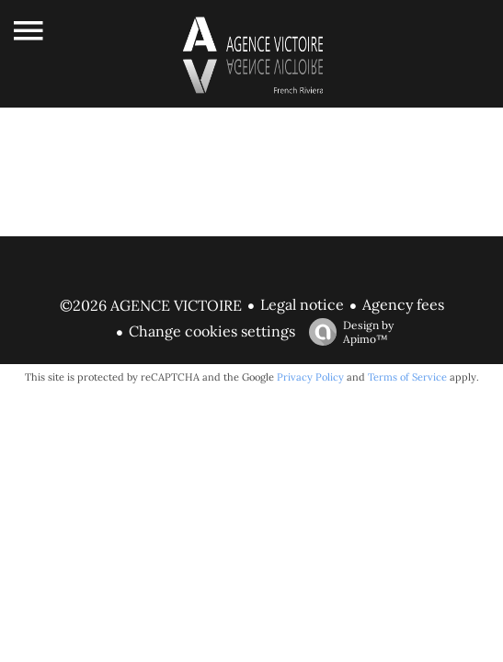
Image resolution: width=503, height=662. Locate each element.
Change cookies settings (212, 331)
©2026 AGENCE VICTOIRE (151, 305)
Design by (347, 332)
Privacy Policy (310, 377)
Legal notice (302, 304)
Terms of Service (407, 377)
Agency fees (403, 304)
